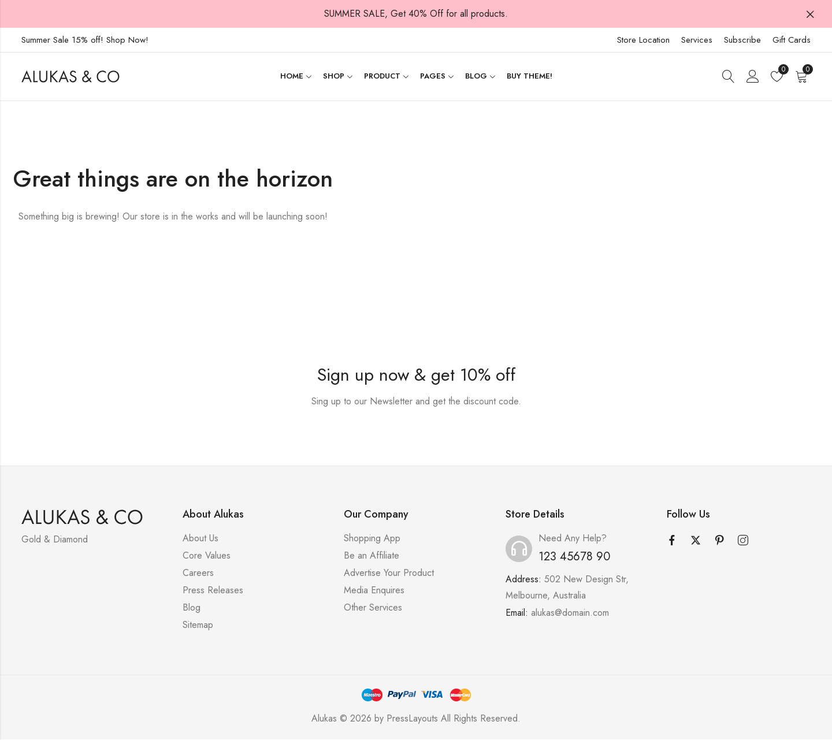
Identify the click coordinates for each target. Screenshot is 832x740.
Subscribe (742, 40)
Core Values (207, 556)
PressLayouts (412, 719)
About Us (200, 538)
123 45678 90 (574, 557)
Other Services (373, 608)
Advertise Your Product (389, 573)
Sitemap (198, 625)
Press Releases (213, 590)
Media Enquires (374, 590)
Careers (198, 573)
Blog (191, 608)
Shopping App (372, 538)
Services (696, 40)
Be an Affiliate (371, 556)
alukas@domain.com (570, 613)
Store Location (643, 40)
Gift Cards (791, 40)
